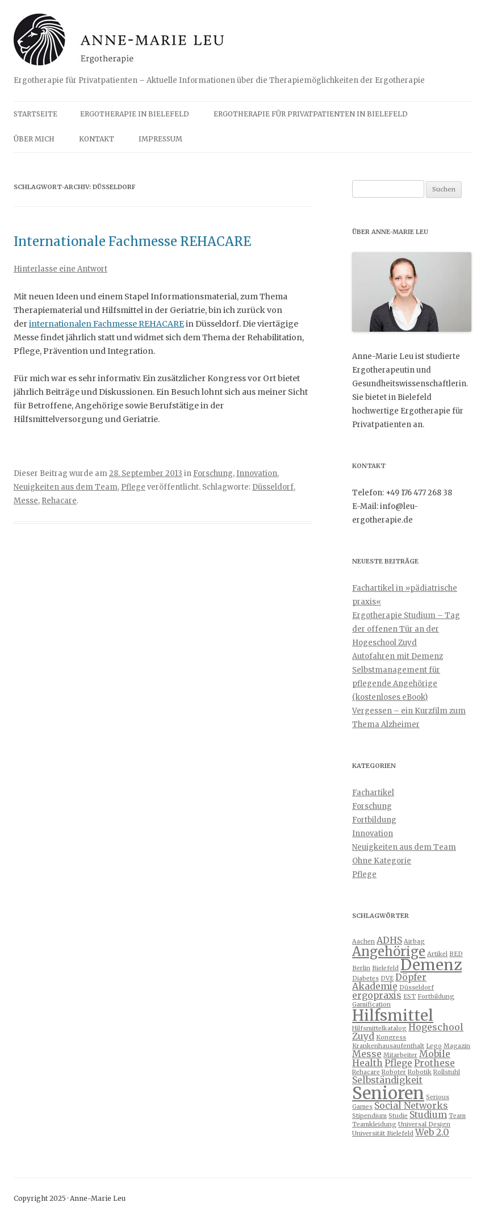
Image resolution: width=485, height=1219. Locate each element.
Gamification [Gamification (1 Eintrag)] (371, 1004)
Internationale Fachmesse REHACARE (132, 241)
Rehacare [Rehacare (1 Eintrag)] (366, 1072)
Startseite (35, 114)
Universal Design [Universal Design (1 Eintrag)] (424, 1124)
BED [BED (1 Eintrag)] (456, 954)
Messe (26, 501)
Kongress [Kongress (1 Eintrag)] (391, 1037)
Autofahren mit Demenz (397, 656)
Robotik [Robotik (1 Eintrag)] (420, 1072)
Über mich (34, 139)
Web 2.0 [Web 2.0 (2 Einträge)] (432, 1132)
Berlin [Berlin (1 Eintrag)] (361, 968)
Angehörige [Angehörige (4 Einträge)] (388, 951)
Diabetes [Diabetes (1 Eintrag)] (365, 978)
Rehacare (59, 501)
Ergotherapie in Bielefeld (134, 114)
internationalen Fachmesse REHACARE (106, 324)
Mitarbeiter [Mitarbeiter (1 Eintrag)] (400, 1055)
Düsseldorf (273, 487)
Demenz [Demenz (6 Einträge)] (431, 964)
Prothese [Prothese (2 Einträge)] (434, 1062)
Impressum (160, 139)
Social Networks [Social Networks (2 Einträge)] (411, 1105)
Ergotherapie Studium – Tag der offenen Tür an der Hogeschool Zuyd (406, 629)
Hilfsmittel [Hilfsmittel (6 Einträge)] (392, 1015)
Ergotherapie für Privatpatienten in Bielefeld (311, 114)
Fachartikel (373, 793)
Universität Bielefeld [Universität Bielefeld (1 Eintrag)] (382, 1133)
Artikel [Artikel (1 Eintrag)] (437, 954)
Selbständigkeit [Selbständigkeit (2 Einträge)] (387, 1080)
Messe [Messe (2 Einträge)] (367, 1053)
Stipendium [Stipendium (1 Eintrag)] (369, 1116)
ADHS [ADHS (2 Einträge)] (389, 940)
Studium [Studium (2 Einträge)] (428, 1114)
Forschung (213, 473)
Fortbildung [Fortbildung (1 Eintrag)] (435, 996)
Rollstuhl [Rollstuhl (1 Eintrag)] (446, 1072)
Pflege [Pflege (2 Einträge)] (398, 1062)
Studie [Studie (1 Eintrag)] (398, 1116)
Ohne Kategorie (381, 861)
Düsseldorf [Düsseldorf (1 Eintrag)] (416, 987)
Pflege (133, 487)
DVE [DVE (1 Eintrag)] (387, 978)
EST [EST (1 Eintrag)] (409, 996)
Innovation (256, 473)
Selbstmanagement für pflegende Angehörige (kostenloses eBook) (396, 683)
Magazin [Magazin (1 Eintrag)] (457, 1046)
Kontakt (96, 139)
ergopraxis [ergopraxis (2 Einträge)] (377, 995)
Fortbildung (374, 820)
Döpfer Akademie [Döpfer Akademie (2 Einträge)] (389, 981)
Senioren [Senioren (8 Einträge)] (388, 1093)
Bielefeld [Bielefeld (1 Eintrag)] (385, 968)
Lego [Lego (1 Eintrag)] (434, 1046)
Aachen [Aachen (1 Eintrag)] (363, 941)
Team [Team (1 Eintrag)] (457, 1116)
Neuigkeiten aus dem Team (66, 487)
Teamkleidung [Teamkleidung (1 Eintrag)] (374, 1124)
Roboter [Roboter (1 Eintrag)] (394, 1072)
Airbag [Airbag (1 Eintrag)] (414, 941)
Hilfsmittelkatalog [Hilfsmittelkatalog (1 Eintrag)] (379, 1028)
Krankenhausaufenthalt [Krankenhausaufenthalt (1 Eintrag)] (388, 1046)
